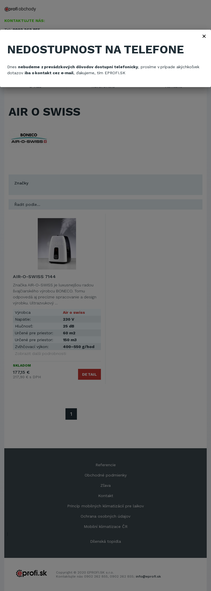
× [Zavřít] (204, 36)
